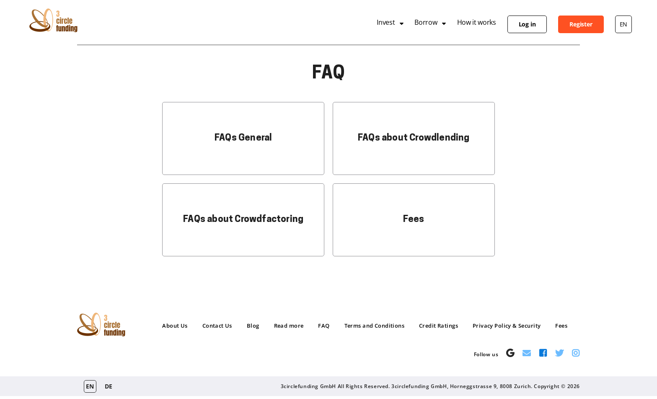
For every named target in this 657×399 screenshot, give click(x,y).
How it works (476, 22)
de (109, 386)
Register (580, 24)
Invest (386, 22)
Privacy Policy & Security (507, 325)
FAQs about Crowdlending (414, 138)
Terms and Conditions (374, 325)
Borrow (425, 22)
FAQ (323, 325)
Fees (413, 219)
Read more (289, 325)
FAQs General (243, 138)
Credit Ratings (438, 325)
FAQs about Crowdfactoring (243, 219)
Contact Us (217, 325)
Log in (527, 24)
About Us (174, 325)
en (623, 24)
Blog (253, 325)
